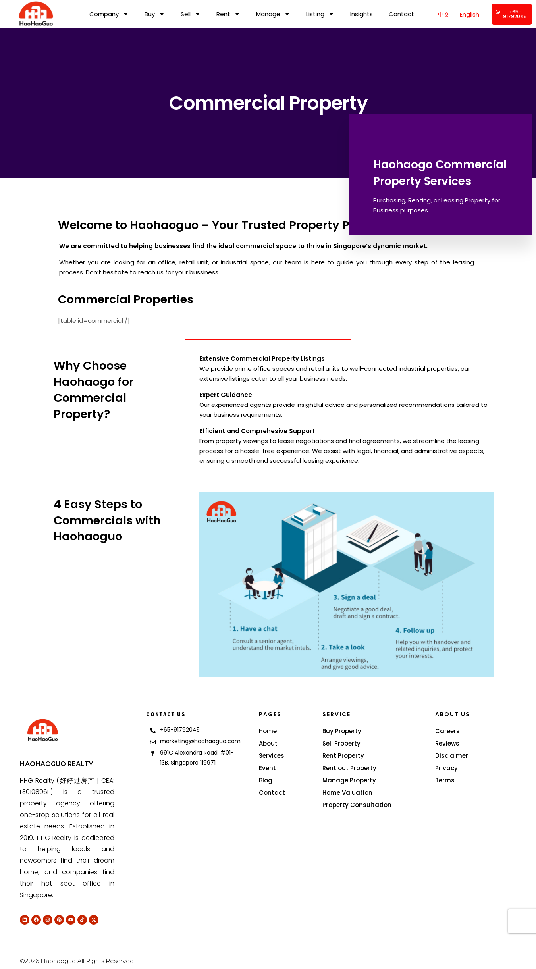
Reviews (447, 743)
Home (268, 731)
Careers (447, 731)
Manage (273, 14)
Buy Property (341, 731)
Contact (401, 14)
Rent (228, 14)
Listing (320, 14)
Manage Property (349, 780)
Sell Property (341, 743)
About (268, 743)
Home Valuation (347, 792)
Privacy (446, 768)
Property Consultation (356, 805)
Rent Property (343, 755)
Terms (445, 780)
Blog (265, 780)
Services (271, 755)
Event (267, 768)
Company (109, 14)
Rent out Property (349, 768)
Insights (361, 14)
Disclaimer (451, 755)
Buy (155, 14)
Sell (191, 14)
